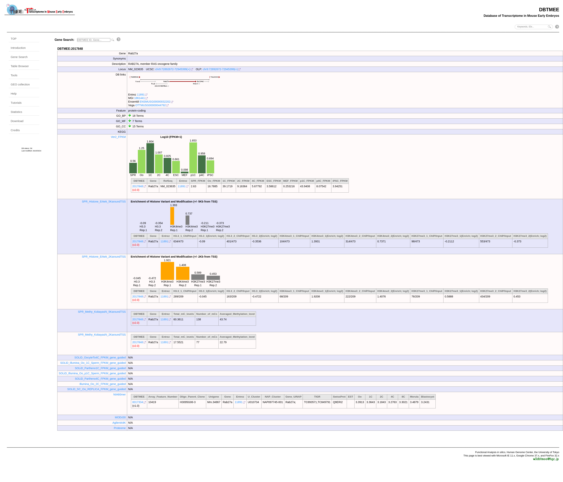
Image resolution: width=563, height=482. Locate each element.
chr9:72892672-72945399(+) (172, 69)
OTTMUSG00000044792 (150, 105)
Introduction (18, 47)
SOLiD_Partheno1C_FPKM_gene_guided (100, 368)
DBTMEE (549, 9)
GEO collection (20, 84)
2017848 (137, 186)
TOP (14, 38)
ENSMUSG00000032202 (155, 101)
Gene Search (19, 57)
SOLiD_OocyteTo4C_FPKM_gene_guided (100, 357)
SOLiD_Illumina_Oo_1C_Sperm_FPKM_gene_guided (93, 362)
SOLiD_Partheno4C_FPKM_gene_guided (100, 378)
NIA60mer (119, 394)
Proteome (120, 428)
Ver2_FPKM (118, 136)
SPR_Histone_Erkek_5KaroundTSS (104, 201)
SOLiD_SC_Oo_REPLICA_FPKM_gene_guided (96, 389)
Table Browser (20, 66)
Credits (15, 130)
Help (14, 93)
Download (17, 121)
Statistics (16, 111)
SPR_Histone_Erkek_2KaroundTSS (104, 256)
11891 (141, 94)
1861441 (139, 98)
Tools (14, 75)
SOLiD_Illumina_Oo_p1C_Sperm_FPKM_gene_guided (92, 373)
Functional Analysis (490, 452)
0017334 (137, 402)
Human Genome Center (520, 452)
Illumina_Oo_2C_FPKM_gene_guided (102, 384)
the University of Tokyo (546, 452)
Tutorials (16, 102)
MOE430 (120, 417)
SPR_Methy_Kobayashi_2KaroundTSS (102, 334)
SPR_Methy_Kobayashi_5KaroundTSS (102, 311)
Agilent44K (119, 422)
